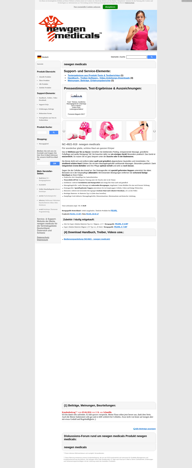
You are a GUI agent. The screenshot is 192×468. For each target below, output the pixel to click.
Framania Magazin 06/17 (76, 114)
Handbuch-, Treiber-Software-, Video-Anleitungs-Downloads (99, 78)
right (154, 131)
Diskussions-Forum (45, 113)
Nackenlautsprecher (47, 196)
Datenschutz (129, 3)
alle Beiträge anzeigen (145, 429)
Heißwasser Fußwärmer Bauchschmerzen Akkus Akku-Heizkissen (49, 202)
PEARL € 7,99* (120, 227)
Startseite (114, 57)
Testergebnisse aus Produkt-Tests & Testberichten (94, 75)
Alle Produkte (43, 84)
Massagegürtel (44, 144)
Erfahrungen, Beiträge (46, 109)
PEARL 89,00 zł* (92, 214)
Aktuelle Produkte (45, 77)
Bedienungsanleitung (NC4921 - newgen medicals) (87, 239)
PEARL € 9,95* (75, 214)
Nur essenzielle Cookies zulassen (87, 7)
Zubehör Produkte (45, 88)
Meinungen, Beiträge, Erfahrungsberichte (89, 80)
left (64, 131)
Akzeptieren (110, 7)
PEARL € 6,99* (121, 224)
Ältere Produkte (44, 80)
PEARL (114, 210)
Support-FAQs (44, 104)
